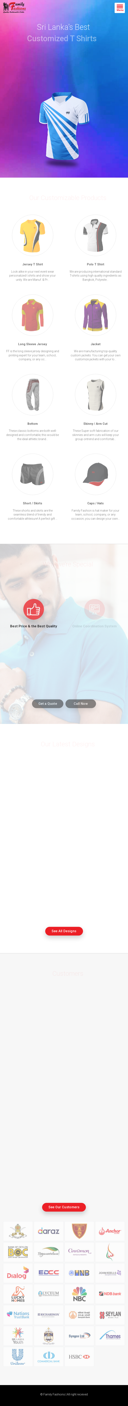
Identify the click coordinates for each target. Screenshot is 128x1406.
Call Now (81, 706)
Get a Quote (47, 706)
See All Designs (64, 931)
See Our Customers (64, 1207)
